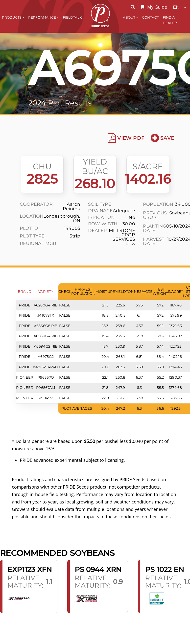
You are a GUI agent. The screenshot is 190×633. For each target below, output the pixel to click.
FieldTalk (72, 17)
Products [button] (12, 17)
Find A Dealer (170, 20)
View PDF (126, 138)
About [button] (129, 17)
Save (162, 138)
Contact (150, 17)
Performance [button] (42, 17)
